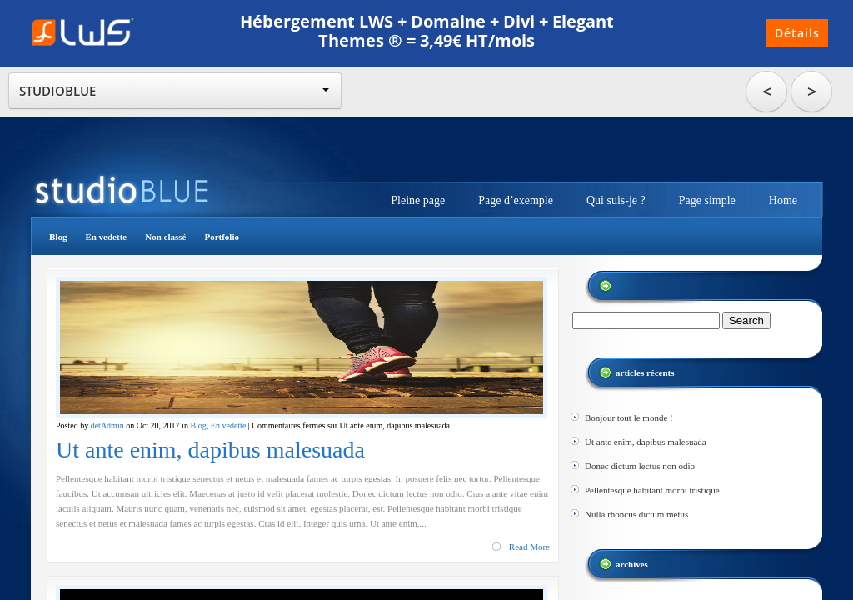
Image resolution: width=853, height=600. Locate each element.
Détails (797, 33)
